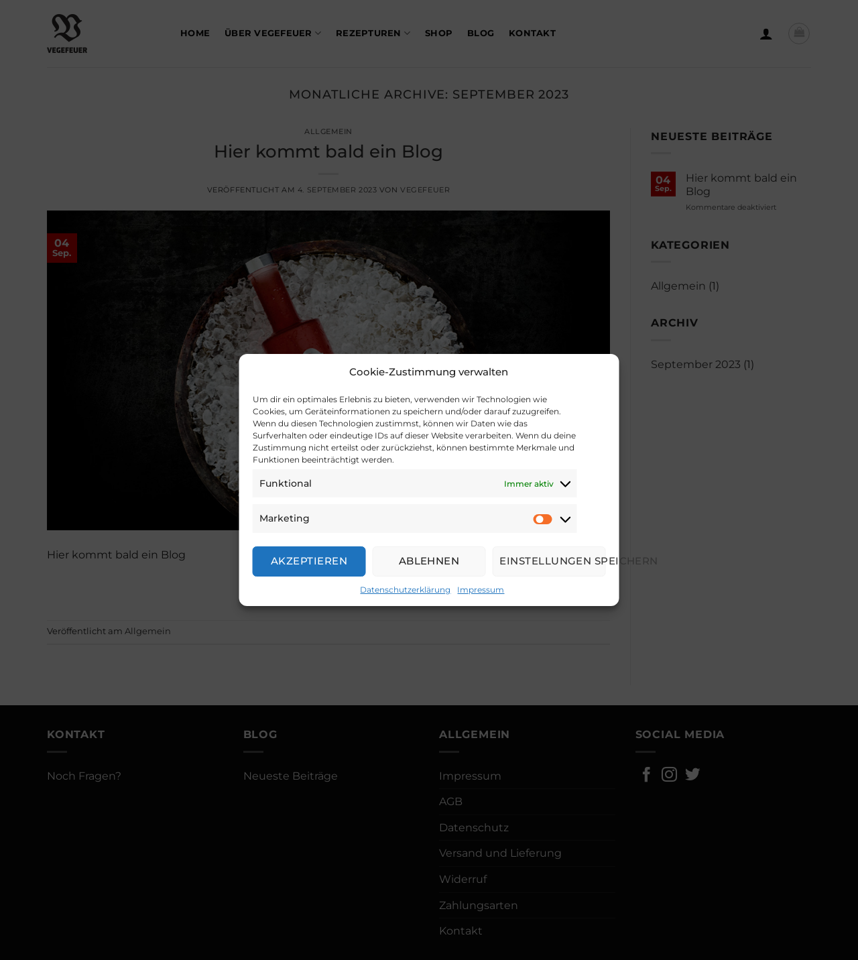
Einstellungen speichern (552, 560)
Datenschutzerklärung (405, 590)
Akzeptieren (309, 560)
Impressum (480, 590)
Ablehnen (429, 560)
